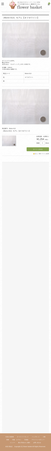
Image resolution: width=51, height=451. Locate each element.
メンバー (12, 442)
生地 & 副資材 (10, 436)
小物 (44, 436)
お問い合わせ (37, 442)
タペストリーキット (23, 436)
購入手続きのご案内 (24, 442)
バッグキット (36, 436)
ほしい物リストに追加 (42, 153)
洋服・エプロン (16, 439)
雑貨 (7, 439)
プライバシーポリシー (38, 439)
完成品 (26, 439)
